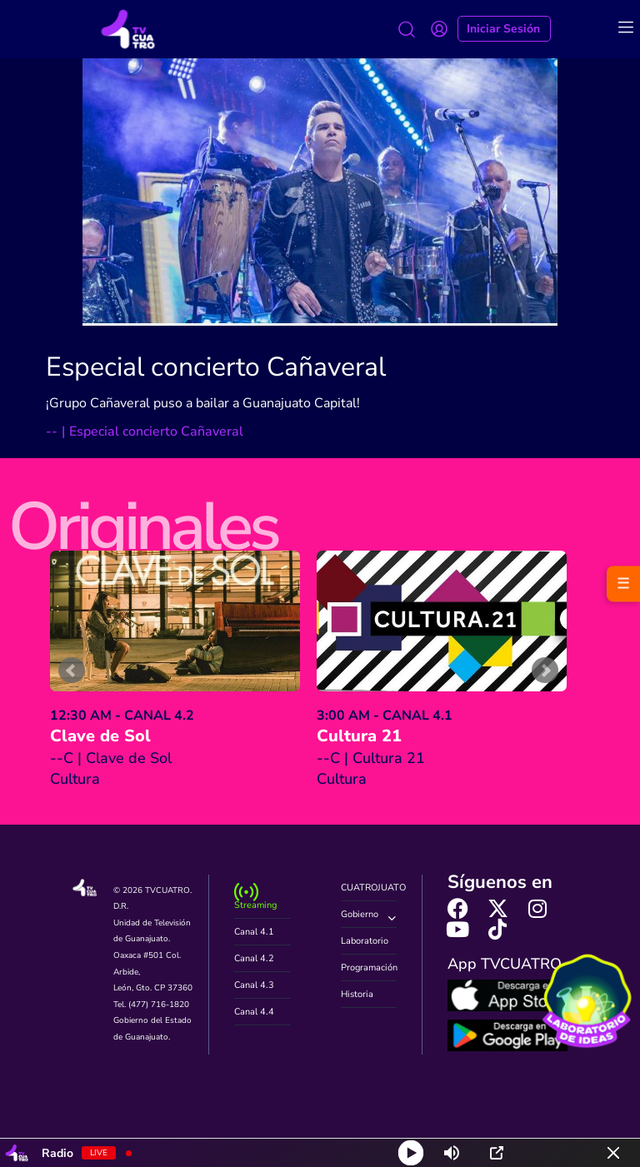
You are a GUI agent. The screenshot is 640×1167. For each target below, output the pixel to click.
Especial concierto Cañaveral (216, 367)
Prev (71, 670)
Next (545, 670)
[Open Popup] (497, 1153)
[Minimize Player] (613, 1153)
